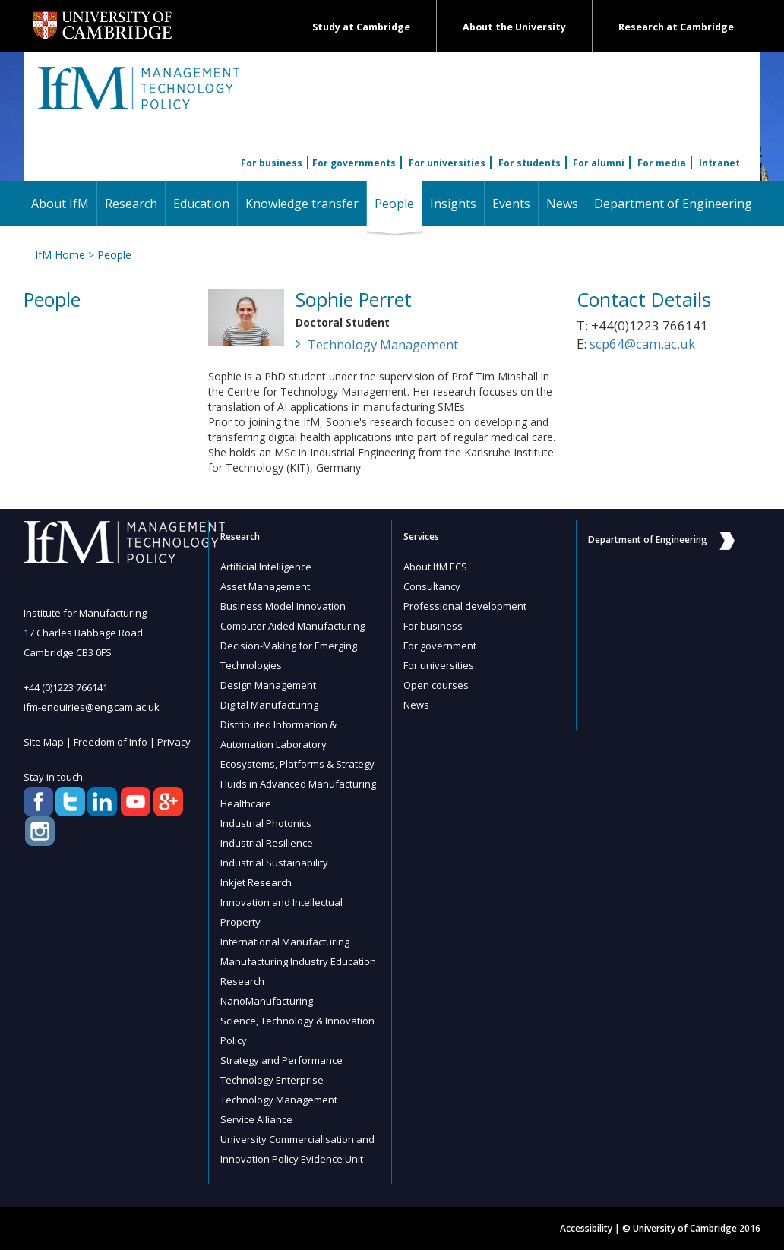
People (398, 203)
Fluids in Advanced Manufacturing (298, 784)
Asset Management (265, 586)
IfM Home (60, 255)
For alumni (598, 162)
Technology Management (383, 344)
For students (529, 162)
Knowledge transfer (302, 203)
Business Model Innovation (283, 606)
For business (271, 162)
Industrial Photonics (265, 823)
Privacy (174, 742)
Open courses (436, 685)
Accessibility (586, 1228)
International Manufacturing (284, 942)
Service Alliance (256, 1119)
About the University (514, 27)
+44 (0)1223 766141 (66, 687)
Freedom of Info (110, 742)
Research (131, 203)
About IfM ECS (435, 566)
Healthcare (245, 803)
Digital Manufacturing (269, 705)
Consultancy (431, 586)
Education (201, 203)
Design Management (268, 685)
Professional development (464, 606)
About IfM (60, 203)
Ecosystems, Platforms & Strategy (297, 764)
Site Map (44, 742)
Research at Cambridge (676, 27)
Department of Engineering (673, 203)
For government (439, 645)
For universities (447, 162)
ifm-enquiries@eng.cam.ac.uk (92, 707)
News (562, 203)
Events (511, 203)
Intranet (719, 162)
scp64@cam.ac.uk (642, 343)
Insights (453, 203)
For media (661, 162)
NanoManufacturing (266, 1001)
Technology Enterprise (272, 1080)
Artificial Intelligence (265, 566)
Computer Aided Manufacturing (292, 626)
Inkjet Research (256, 882)
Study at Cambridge (361, 27)
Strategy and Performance (281, 1060)
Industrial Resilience (266, 843)
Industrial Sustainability (274, 863)
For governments (354, 162)
